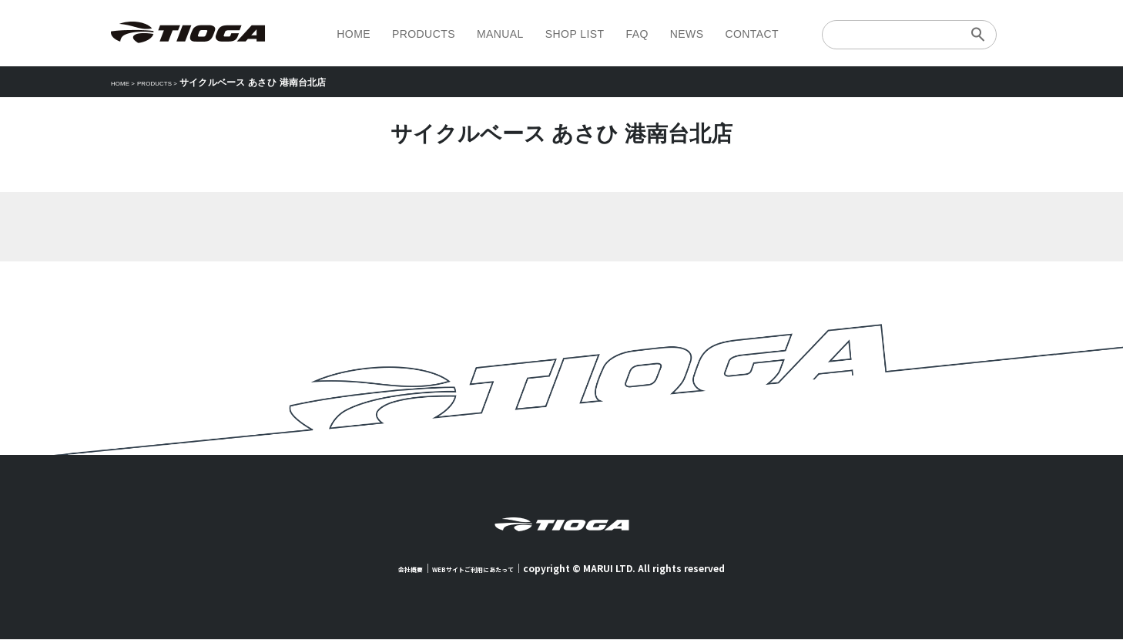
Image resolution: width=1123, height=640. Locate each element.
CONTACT (752, 34)
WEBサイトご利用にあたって (479, 568)
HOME (353, 34)
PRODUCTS (423, 34)
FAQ (636, 34)
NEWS (687, 34)
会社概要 (391, 568)
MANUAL (500, 34)
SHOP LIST (575, 34)
